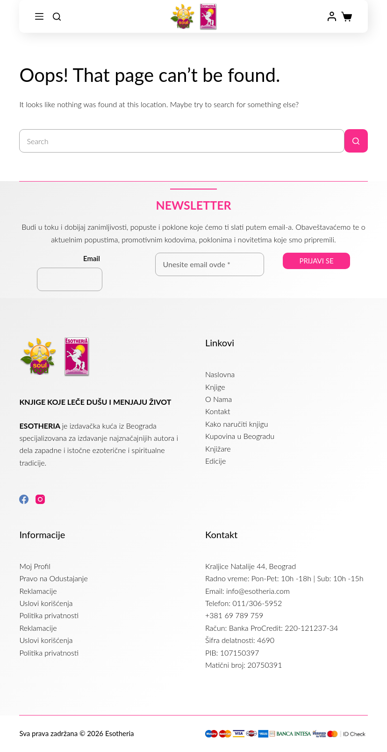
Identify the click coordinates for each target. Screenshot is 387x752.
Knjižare (217, 448)
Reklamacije (38, 590)
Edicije (215, 460)
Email (91, 258)
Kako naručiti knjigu (236, 423)
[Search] (57, 17)
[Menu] (39, 16)
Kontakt (217, 411)
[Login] (332, 16)
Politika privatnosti (49, 615)
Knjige (215, 386)
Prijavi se (316, 260)
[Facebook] (24, 499)
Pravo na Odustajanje (53, 578)
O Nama (218, 398)
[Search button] (356, 141)
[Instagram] (40, 499)
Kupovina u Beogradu (239, 435)
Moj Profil (34, 566)
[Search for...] (181, 141)
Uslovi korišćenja (45, 603)
